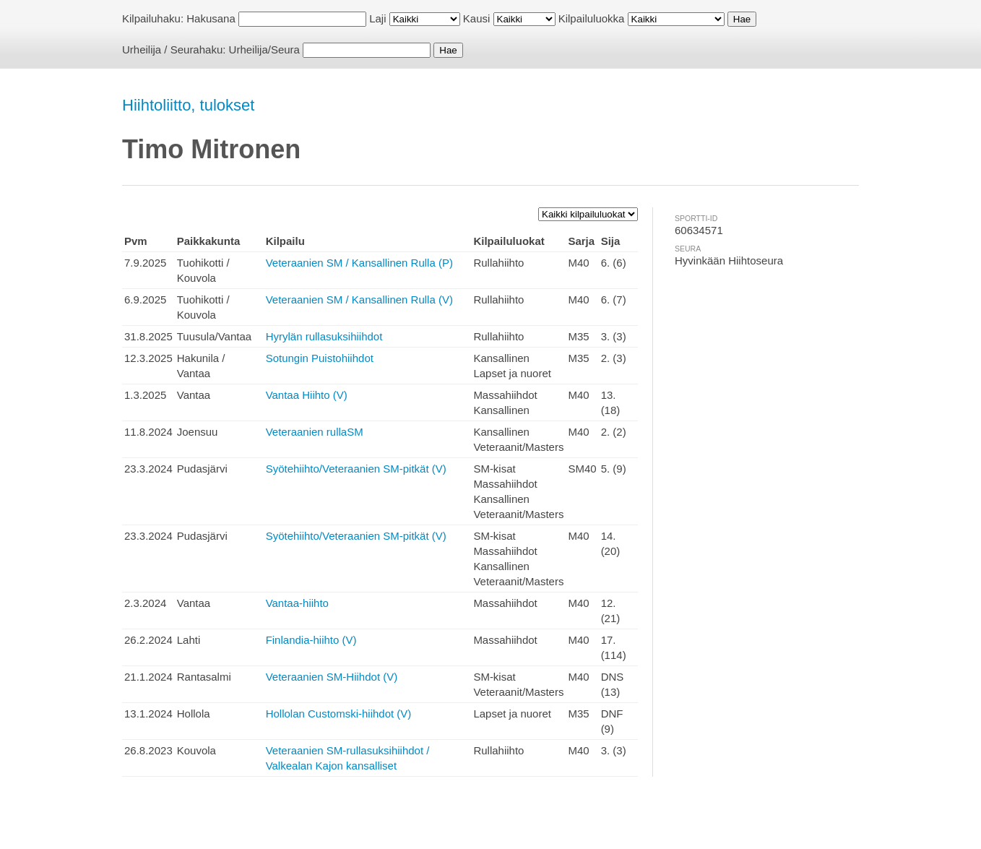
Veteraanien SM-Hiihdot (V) (332, 677)
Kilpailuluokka (591, 18)
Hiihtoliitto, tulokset (188, 105)
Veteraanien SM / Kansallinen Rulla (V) (359, 299)
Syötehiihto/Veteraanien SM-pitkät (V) (356, 468)
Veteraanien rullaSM (314, 432)
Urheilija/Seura (264, 49)
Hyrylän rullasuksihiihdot (324, 336)
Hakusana (210, 18)
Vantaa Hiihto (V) (306, 395)
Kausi (476, 18)
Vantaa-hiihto (297, 603)
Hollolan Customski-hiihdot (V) (339, 713)
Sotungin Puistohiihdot (319, 358)
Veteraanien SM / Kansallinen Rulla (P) (359, 263)
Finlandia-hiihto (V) (311, 640)
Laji (377, 18)
